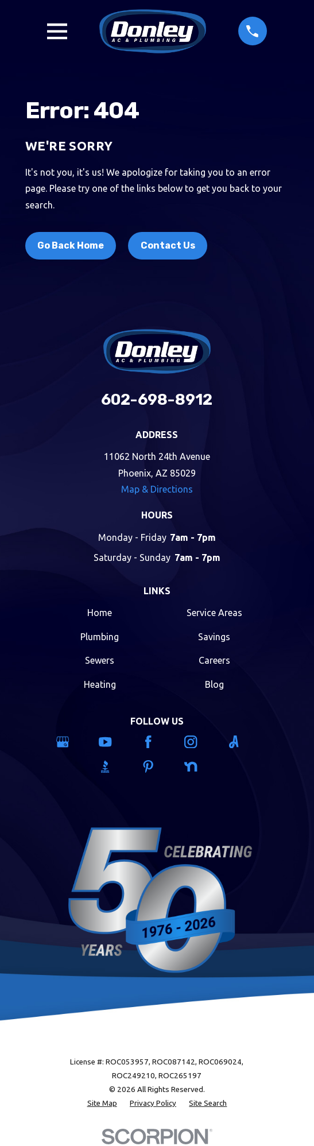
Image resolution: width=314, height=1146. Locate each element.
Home (99, 612)
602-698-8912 (156, 399)
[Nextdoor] (199, 766)
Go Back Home (70, 245)
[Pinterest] (157, 766)
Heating (100, 684)
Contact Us (168, 245)
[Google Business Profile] (71, 741)
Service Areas (214, 612)
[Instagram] (199, 741)
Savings (214, 637)
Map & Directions (157, 489)
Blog (214, 684)
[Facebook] (157, 741)
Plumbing (99, 637)
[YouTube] (114, 741)
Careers (214, 660)
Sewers (99, 660)
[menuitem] (102, 1103)
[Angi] (242, 741)
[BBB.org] (114, 766)
